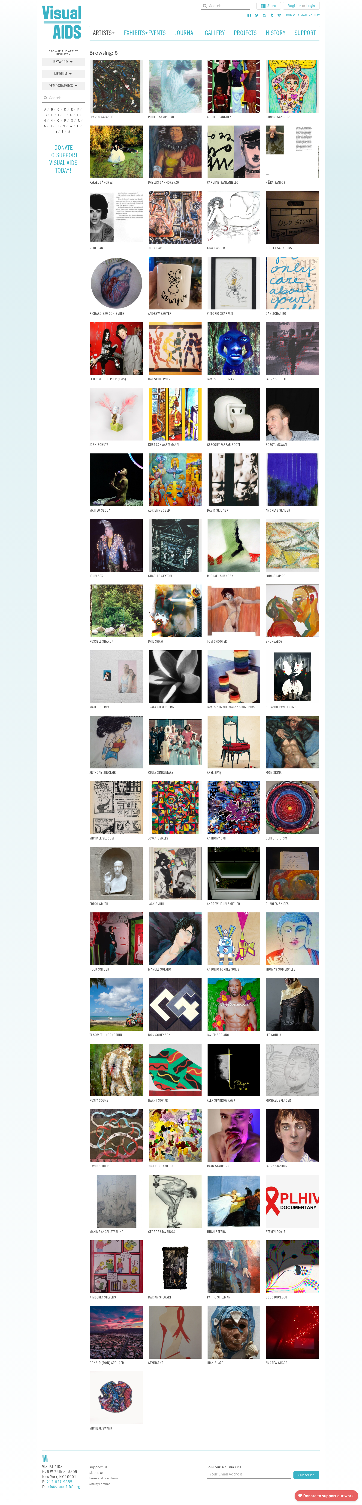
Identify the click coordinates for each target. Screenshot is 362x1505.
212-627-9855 (59, 1482)
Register (294, 5)
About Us (96, 1472)
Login (310, 5)
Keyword (61, 62)
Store (268, 5)
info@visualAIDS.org (63, 1487)
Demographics (61, 86)
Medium (61, 74)
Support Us (98, 1467)
